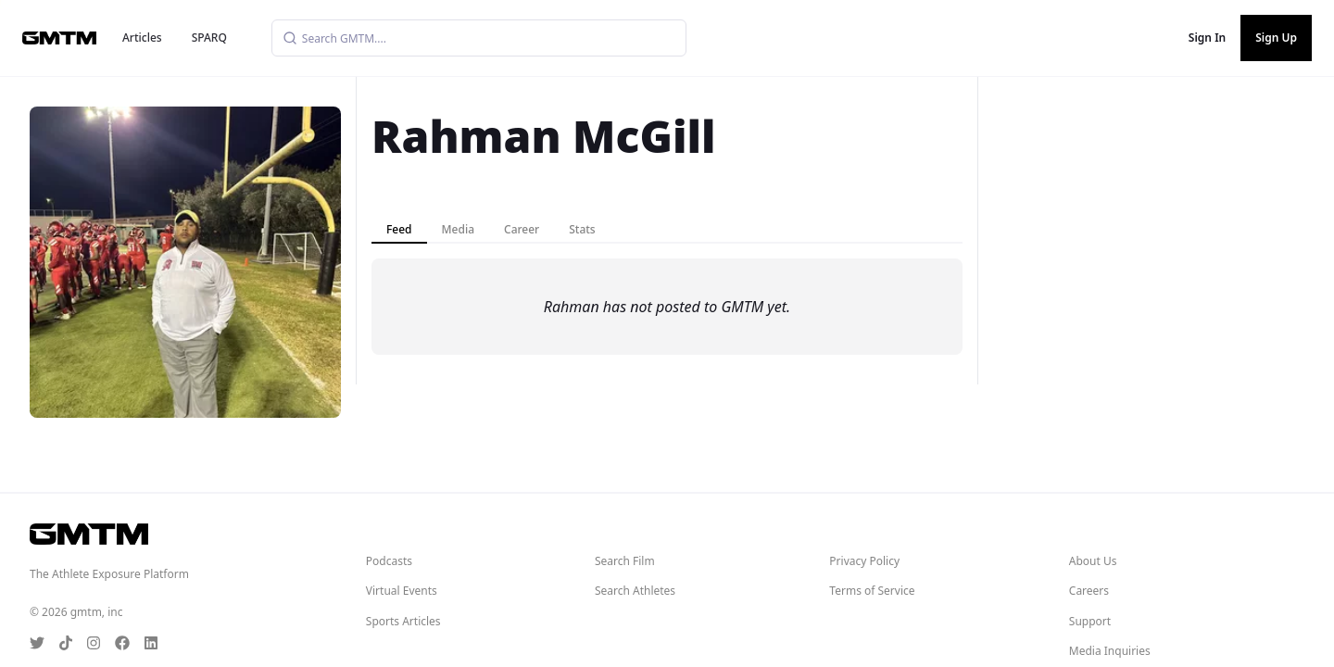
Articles (142, 37)
